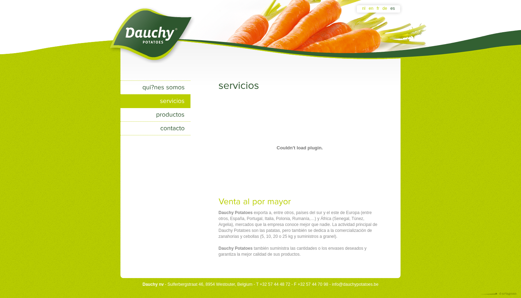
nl (363, 8)
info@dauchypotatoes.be (355, 284)
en (371, 8)
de (384, 8)
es (392, 8)
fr (378, 8)
